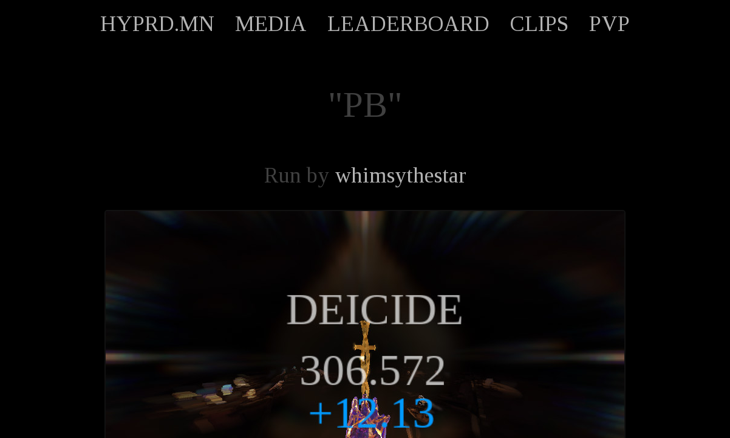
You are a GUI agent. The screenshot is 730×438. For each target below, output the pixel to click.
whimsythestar (400, 175)
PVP (609, 24)
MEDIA (271, 24)
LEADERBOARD (408, 24)
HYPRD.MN (157, 24)
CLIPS (539, 24)
